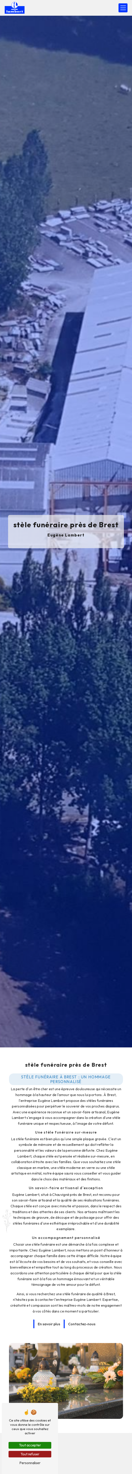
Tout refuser (29, 1454)
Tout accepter (30, 1445)
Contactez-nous (81, 1314)
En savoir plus (49, 1314)
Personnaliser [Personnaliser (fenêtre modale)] (29, 1463)
